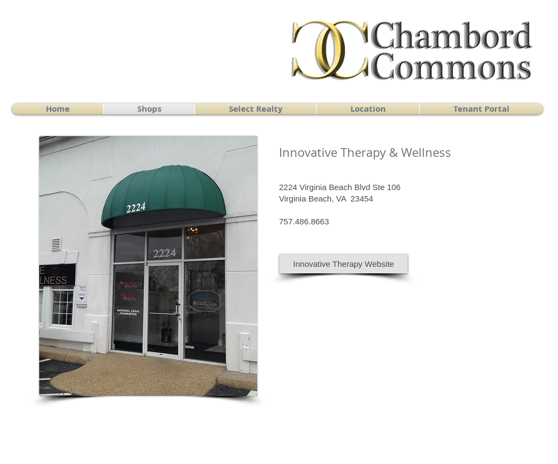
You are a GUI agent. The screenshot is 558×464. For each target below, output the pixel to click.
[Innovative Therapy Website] (344, 263)
